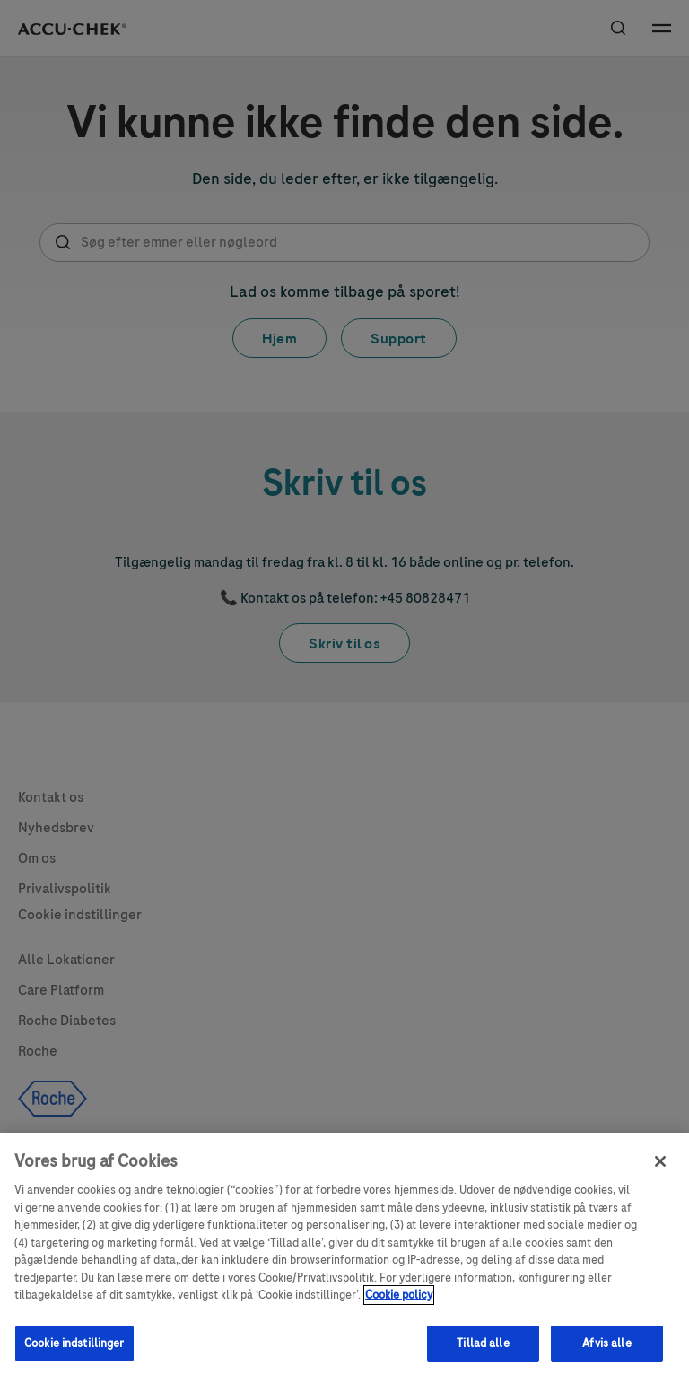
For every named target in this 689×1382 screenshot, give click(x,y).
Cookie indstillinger (74, 1353)
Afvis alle (606, 1353)
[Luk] (660, 1171)
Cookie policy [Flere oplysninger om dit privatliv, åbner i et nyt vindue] (398, 1305)
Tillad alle (483, 1353)
